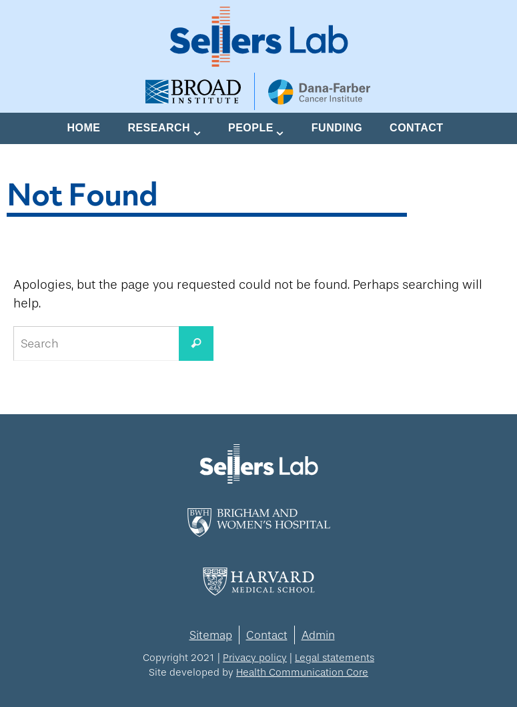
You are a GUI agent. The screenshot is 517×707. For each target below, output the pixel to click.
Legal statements (334, 657)
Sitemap (210, 635)
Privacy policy (255, 657)
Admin (318, 635)
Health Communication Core (302, 672)
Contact (267, 635)
